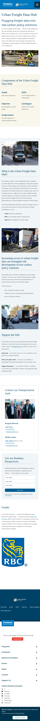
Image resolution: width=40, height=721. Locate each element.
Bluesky (5, 691)
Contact (5, 675)
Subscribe (6, 703)
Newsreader (7, 700)
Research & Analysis (10, 658)
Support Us (6, 680)
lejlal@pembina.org (11, 445)
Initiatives (6, 652)
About (4, 669)
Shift (17, 607)
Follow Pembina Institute (12, 686)
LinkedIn (6, 693)
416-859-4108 (10, 429)
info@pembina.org (17, 346)
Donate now (17, 639)
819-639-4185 (10, 443)
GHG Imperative (6, 611)
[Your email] (20, 485)
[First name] (20, 477)
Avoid (11, 607)
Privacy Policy (20, 713)
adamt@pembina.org (12, 432)
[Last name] (20, 481)
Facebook (6, 698)
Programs (6, 646)
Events (4, 663)
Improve (24, 607)
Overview (3, 607)
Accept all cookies (20, 718)
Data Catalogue (34, 607)
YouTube (6, 696)
